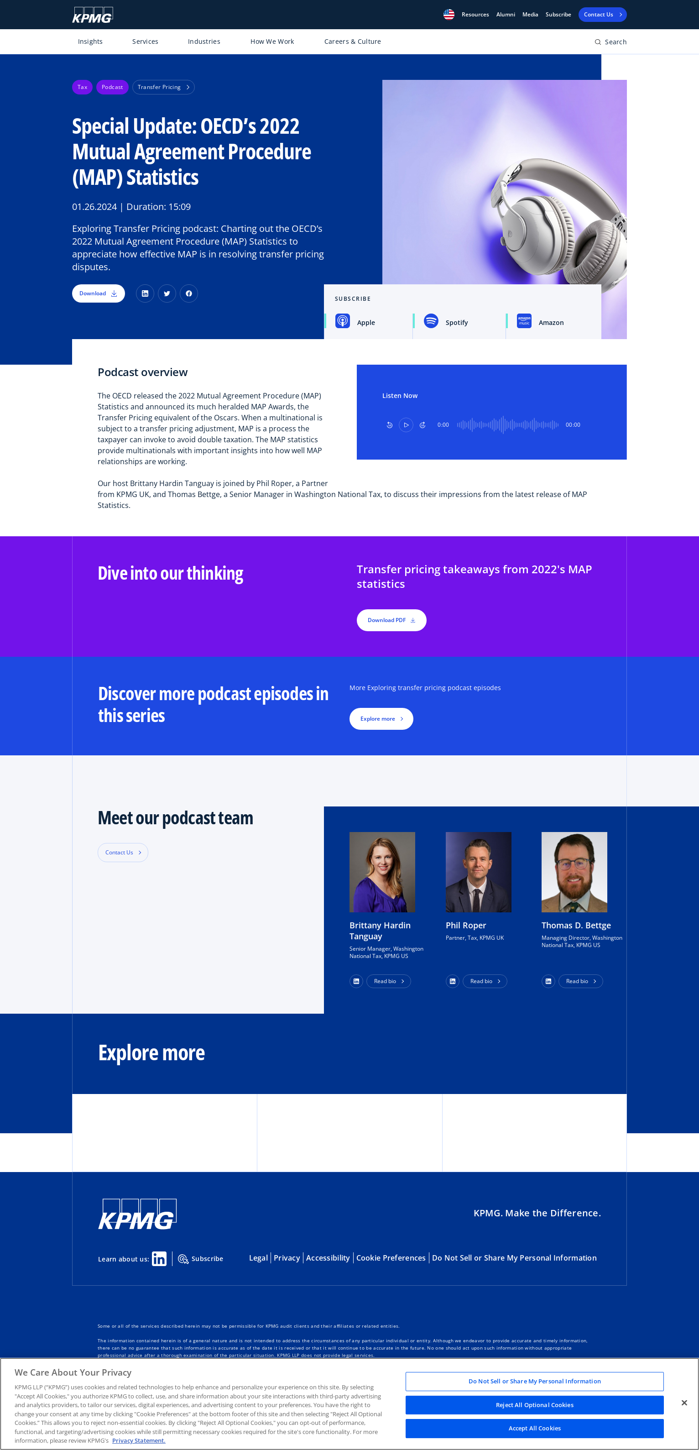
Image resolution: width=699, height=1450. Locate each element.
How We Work (272, 41)
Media (530, 14)
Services (145, 41)
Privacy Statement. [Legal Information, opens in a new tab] (139, 1440)
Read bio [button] (385, 981)
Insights (90, 41)
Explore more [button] (377, 718)
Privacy (287, 1258)
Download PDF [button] (392, 620)
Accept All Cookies (535, 1428)
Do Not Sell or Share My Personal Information (514, 1258)
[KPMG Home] (92, 15)
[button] (448, 14)
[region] (349, 1404)
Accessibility (328, 1258)
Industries (204, 41)
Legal (258, 1258)
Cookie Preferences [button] (391, 1258)
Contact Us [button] (119, 852)
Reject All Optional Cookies (535, 1405)
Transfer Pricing (164, 87)
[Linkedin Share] (159, 1258)
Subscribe (558, 14)
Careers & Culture (352, 41)
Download (98, 293)
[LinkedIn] (145, 293)
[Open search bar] (611, 44)
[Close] (684, 1403)
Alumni (505, 14)
